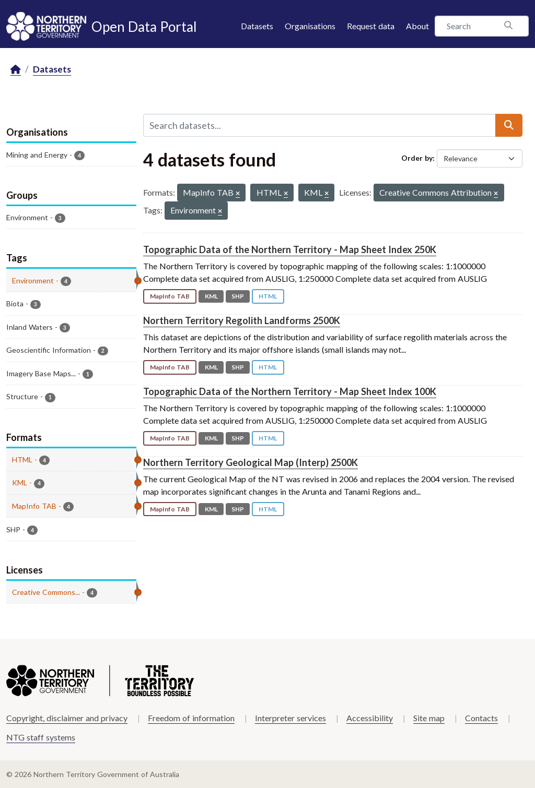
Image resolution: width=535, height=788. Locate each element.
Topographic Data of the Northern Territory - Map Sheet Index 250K (289, 249)
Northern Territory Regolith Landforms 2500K (241, 320)
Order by (417, 157)
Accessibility (369, 718)
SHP (237, 296)
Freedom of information (191, 718)
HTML (268, 296)
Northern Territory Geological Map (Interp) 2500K (250, 462)
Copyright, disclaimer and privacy (66, 718)
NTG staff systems (40, 737)
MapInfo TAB (170, 296)
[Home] (15, 70)
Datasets (257, 26)
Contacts (481, 718)
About (417, 26)
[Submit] (508, 125)
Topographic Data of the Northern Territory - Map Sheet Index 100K (289, 391)
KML (211, 296)
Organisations (310, 26)
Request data (370, 26)
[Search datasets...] (319, 125)
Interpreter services (290, 718)
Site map (429, 718)
